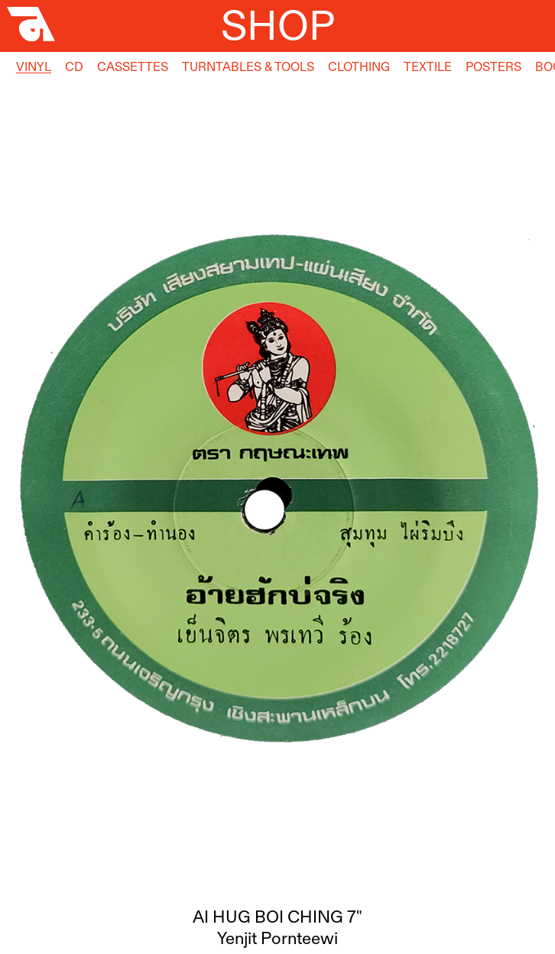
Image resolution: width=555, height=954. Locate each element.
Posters (493, 66)
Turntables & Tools (248, 66)
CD (74, 66)
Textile (428, 66)
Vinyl (33, 66)
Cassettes (132, 66)
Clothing (359, 66)
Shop (278, 25)
